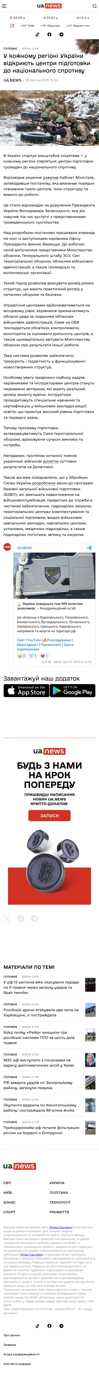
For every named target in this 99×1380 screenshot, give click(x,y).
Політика (59, 1193)
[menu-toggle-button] (4, 6)
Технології (60, 1202)
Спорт (9, 1212)
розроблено (43, 483)
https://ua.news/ (61, 1227)
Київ (7, 1193)
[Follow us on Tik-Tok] (37, 34)
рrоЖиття (59, 1212)
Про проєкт (11, 1335)
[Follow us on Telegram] (61, 34)
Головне (10, 48)
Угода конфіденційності (21, 1354)
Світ (7, 1183)
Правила (9, 1344)
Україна (57, 1183)
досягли (51, 461)
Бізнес (9, 1202)
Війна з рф (30, 48)
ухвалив (50, 177)
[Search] (94, 6)
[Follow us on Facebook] (49, 34)
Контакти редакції (17, 1363)
